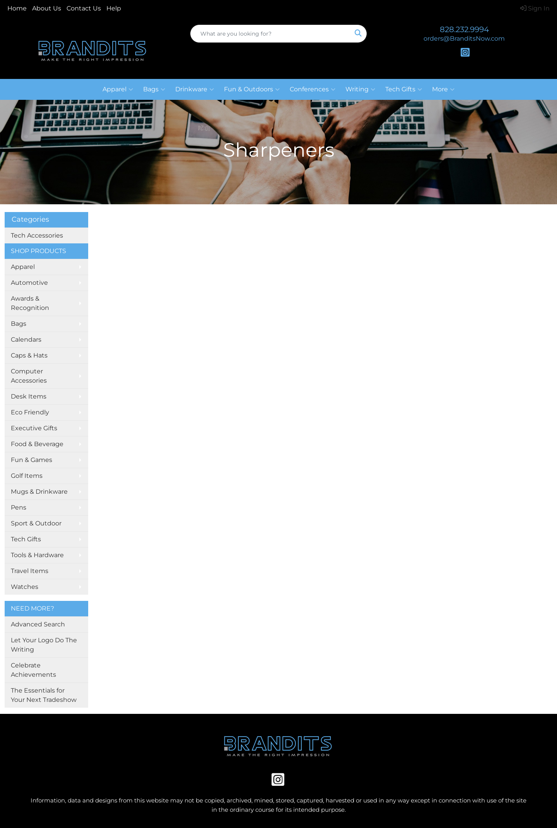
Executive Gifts (34, 428)
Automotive (29, 282)
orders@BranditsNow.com (464, 38)
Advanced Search (38, 624)
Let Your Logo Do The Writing (44, 644)
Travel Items (29, 571)
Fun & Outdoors (252, 89)
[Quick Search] (270, 34)
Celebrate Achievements (33, 670)
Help (113, 8)
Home (17, 8)
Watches (24, 586)
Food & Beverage (37, 444)
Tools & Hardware (37, 555)
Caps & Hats (29, 355)
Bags (154, 89)
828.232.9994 (464, 29)
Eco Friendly (30, 412)
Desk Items (28, 396)
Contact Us (84, 8)
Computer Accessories (29, 376)
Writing (360, 89)
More (443, 89)
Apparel (118, 89)
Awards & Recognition (30, 303)
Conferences (312, 89)
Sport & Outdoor (36, 523)
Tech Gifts (403, 89)
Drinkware (194, 89)
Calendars (26, 339)
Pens (18, 507)
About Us (46, 8)
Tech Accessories (37, 235)
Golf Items (27, 475)
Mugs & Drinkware (39, 491)
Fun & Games (31, 460)
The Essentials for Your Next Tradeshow (44, 695)
